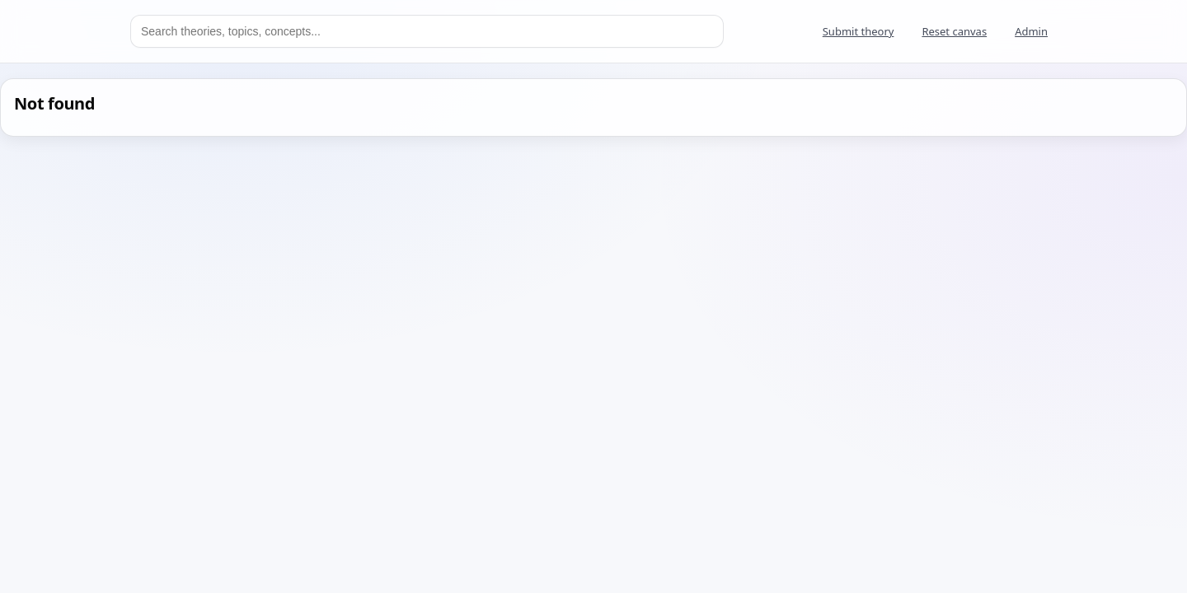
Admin (1031, 31)
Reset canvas (954, 31)
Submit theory (858, 31)
